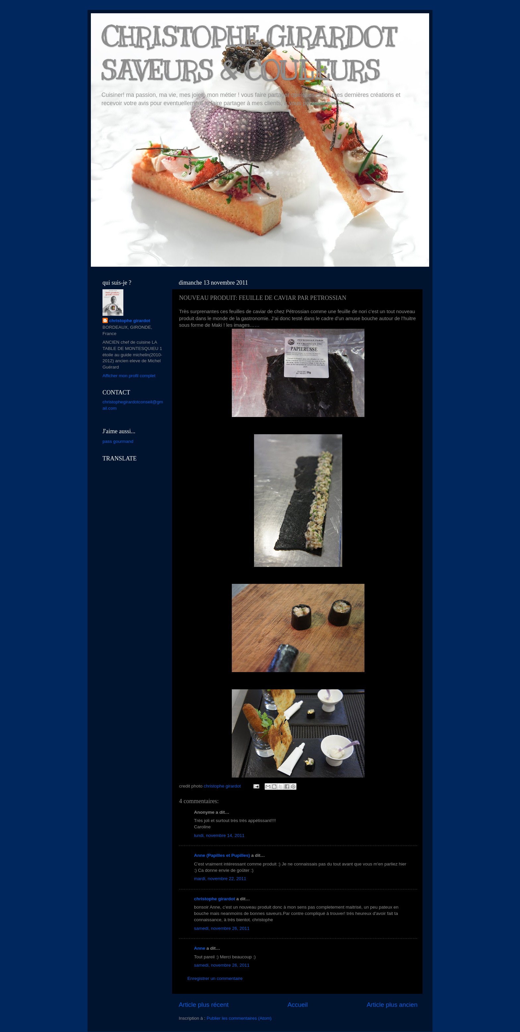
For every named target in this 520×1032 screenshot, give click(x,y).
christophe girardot (214, 898)
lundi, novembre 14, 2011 (219, 835)
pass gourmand (117, 441)
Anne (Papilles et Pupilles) (222, 855)
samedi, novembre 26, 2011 (221, 928)
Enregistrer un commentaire (215, 978)
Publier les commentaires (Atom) (239, 1018)
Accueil (298, 1004)
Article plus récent (203, 1004)
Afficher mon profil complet (129, 375)
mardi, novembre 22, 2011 (220, 878)
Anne (199, 948)
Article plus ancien (392, 1004)
